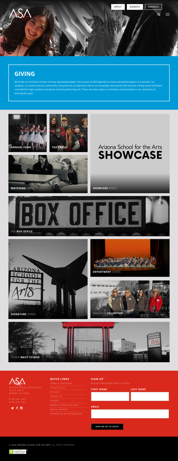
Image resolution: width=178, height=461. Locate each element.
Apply (106, 14)
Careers (54, 401)
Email (101, 406)
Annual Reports (59, 409)
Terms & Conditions (61, 383)
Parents (142, 14)
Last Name (145, 389)
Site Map (54, 392)
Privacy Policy (58, 388)
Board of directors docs (64, 405)
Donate (124, 14)
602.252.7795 (18, 402)
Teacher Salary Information (66, 414)
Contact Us (56, 396)
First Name (105, 389)
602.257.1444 (19, 399)
